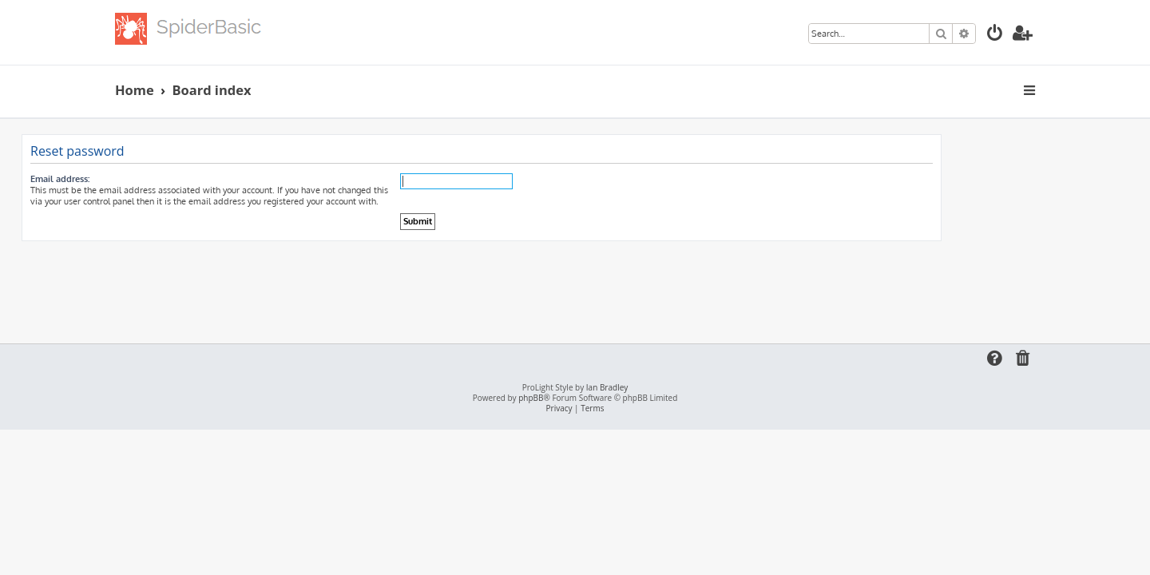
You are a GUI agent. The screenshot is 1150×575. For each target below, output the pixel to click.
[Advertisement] (575, 285)
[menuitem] (995, 35)
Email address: (153, 178)
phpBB (530, 398)
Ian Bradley (607, 388)
